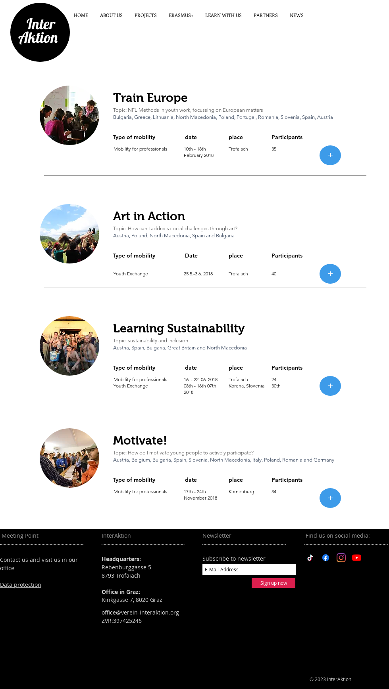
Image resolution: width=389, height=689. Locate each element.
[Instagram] (341, 557)
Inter (37, 23)
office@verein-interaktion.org (140, 612)
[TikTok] (310, 557)
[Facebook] (325, 557)
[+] (330, 155)
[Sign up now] (273, 583)
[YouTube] (356, 557)
